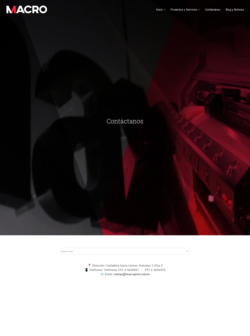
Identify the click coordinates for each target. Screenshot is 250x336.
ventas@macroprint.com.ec (132, 274)
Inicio (159, 9)
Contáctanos (212, 9)
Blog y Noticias (235, 9)
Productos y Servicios (183, 9)
